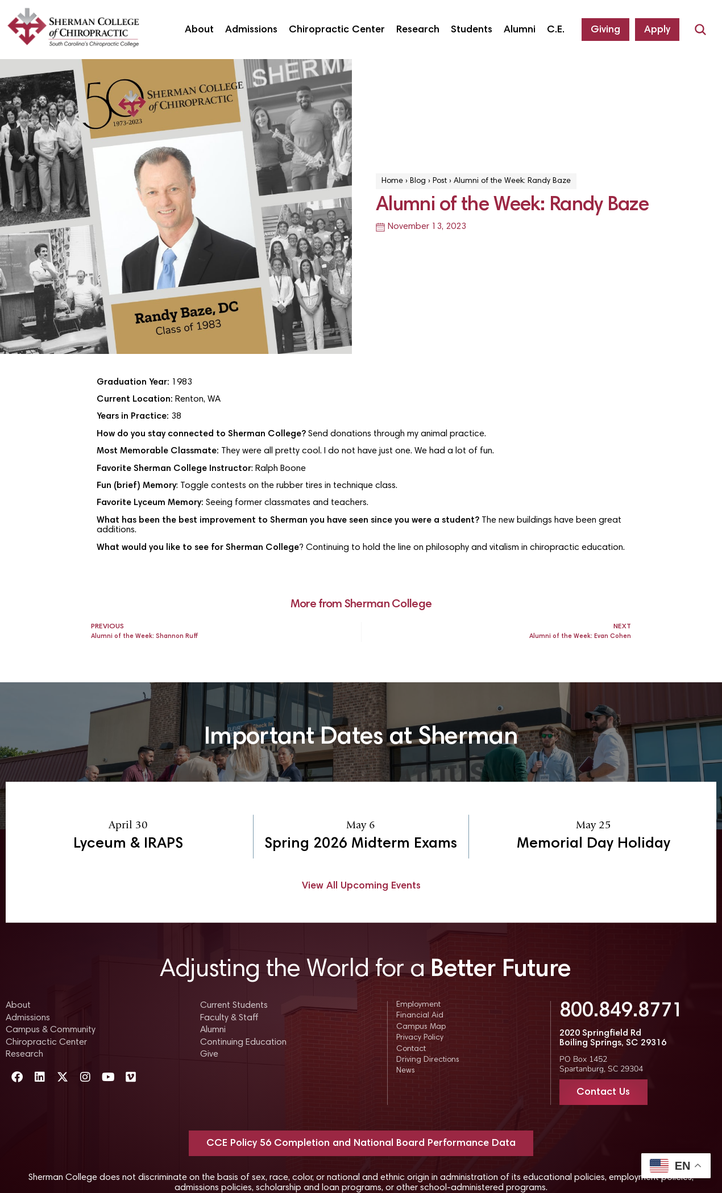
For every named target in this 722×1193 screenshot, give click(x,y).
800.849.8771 (621, 1012)
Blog (418, 181)
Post (440, 181)
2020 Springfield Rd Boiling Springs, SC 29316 (612, 1038)
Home (392, 181)
